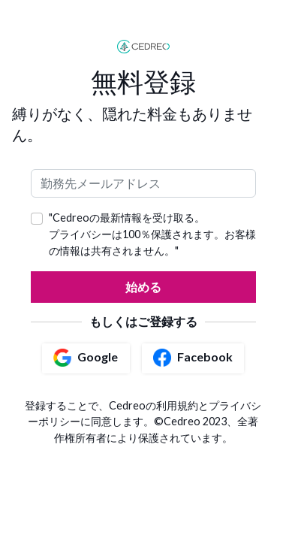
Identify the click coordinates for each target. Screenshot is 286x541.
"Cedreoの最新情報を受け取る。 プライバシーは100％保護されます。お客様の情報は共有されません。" (152, 233)
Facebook (193, 358)
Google (85, 358)
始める (143, 287)
